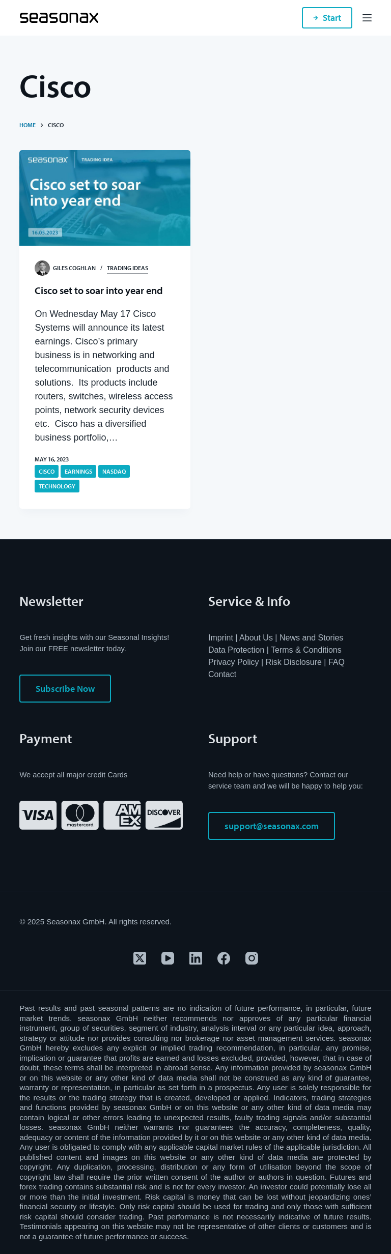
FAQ (336, 662)
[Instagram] (251, 958)
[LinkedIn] (195, 958)
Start (327, 17)
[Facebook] (223, 958)
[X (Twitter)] (139, 958)
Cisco (46, 471)
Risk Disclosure (294, 662)
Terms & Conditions (306, 650)
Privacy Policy (233, 662)
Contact (222, 674)
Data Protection (236, 650)
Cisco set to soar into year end (100, 290)
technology (57, 486)
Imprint (220, 637)
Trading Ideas (127, 268)
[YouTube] (167, 958)
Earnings (78, 471)
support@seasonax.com (272, 826)
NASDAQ (114, 471)
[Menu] (367, 17)
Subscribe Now (65, 688)
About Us (256, 637)
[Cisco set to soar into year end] (104, 198)
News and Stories (311, 637)
